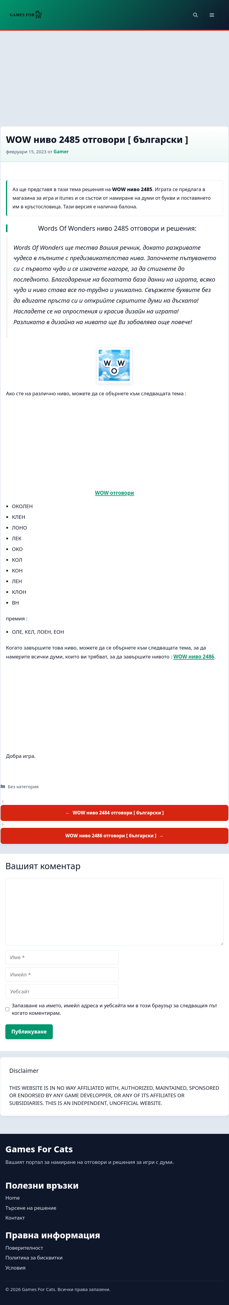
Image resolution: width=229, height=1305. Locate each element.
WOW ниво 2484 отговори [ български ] (118, 813)
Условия (15, 1267)
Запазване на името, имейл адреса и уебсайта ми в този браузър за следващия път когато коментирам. (114, 1009)
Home (12, 1197)
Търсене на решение (30, 1207)
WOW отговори (114, 492)
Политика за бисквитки (34, 1257)
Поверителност (24, 1247)
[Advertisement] (114, 75)
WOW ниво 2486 (194, 656)
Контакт (15, 1217)
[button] (195, 15)
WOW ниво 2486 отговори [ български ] (110, 836)
